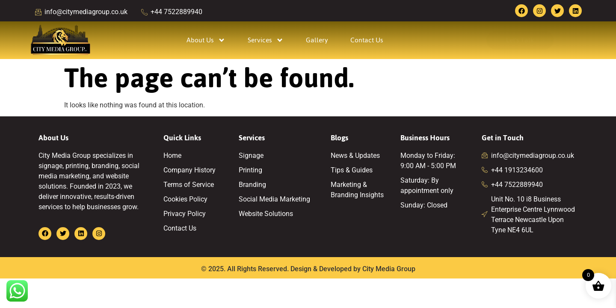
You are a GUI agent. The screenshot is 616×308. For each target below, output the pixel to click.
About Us (206, 40)
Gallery (317, 40)
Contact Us (366, 40)
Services (266, 40)
